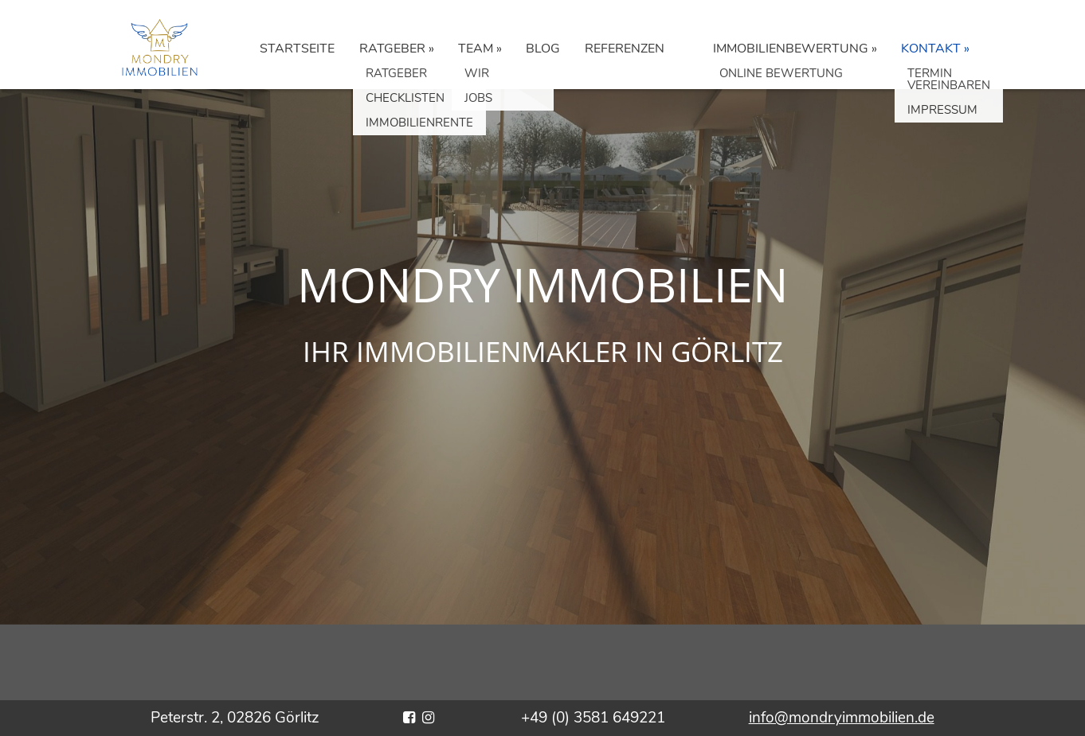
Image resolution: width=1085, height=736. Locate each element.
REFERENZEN (624, 48)
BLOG (543, 48)
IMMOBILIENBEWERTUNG (790, 48)
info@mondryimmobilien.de (841, 717)
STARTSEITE (297, 48)
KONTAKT (931, 48)
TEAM (475, 48)
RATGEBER (392, 48)
